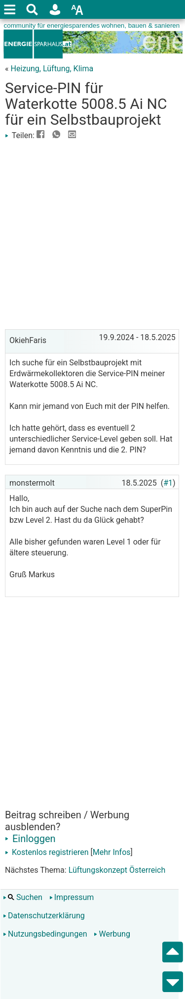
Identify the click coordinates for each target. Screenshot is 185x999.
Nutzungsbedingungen (45, 934)
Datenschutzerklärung (44, 915)
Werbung (112, 934)
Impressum (71, 897)
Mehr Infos (112, 852)
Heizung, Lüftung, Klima (51, 68)
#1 (168, 483)
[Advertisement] (92, 234)
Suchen (22, 897)
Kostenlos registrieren (47, 852)
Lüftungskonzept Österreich (117, 870)
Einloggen (30, 839)
